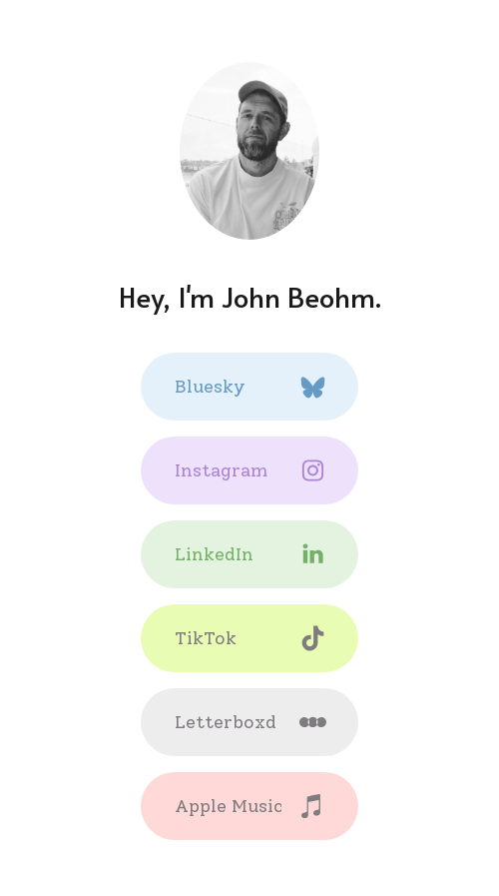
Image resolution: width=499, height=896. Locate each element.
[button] (249, 387)
